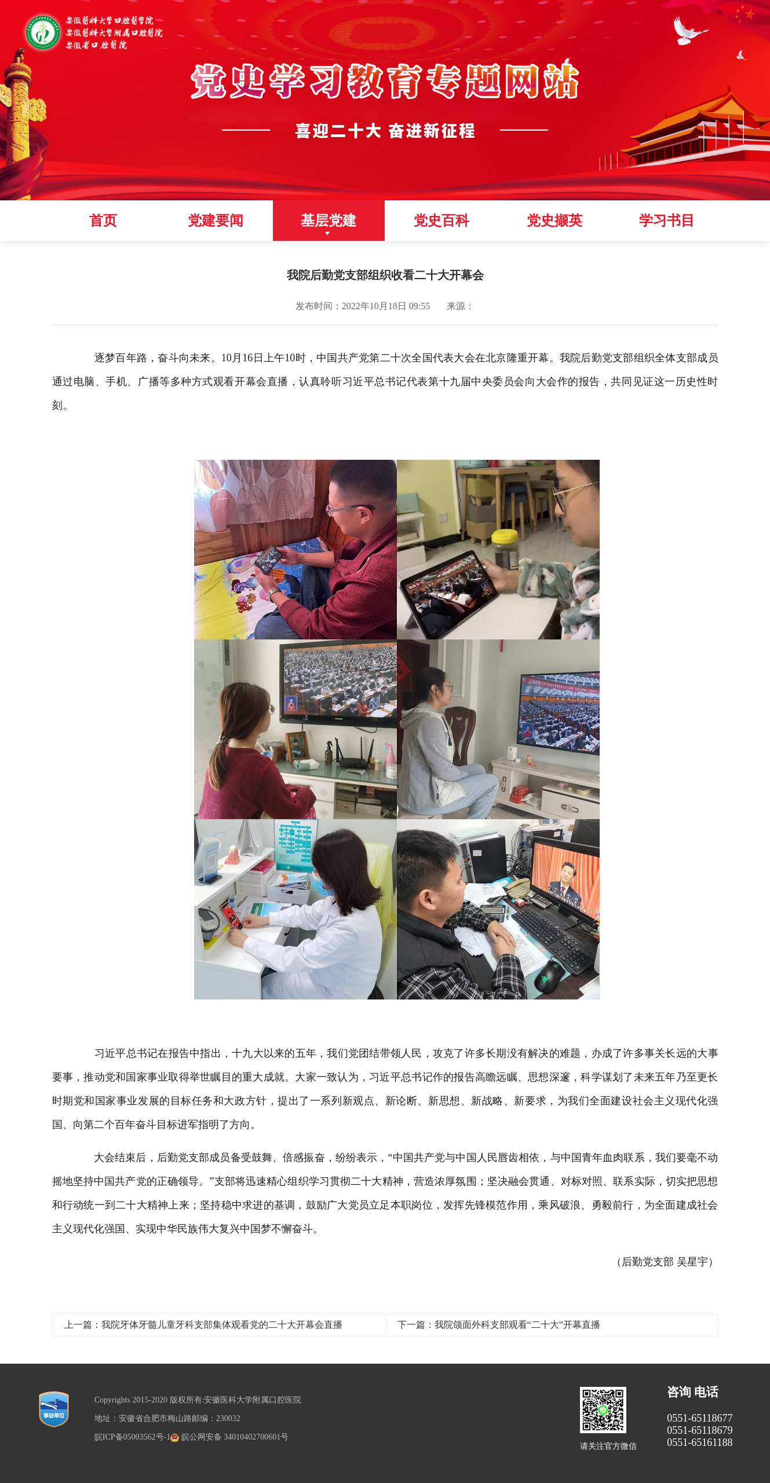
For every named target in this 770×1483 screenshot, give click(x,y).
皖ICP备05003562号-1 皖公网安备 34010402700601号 (191, 1437)
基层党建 (328, 220)
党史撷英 (554, 220)
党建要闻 (215, 220)
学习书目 (667, 220)
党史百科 (441, 220)
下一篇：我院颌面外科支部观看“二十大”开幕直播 (498, 1325)
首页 (103, 220)
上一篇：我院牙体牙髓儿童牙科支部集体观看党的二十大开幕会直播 (203, 1325)
